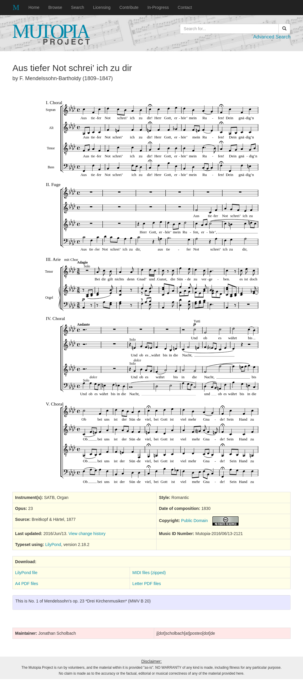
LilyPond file (26, 572)
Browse (55, 7)
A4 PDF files (26, 583)
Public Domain (194, 520)
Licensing (101, 7)
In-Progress (158, 7)
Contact (185, 7)
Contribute (129, 7)
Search (77, 7)
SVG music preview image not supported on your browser (151, 289)
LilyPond (53, 544)
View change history (87, 533)
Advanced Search (272, 36)
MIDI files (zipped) (149, 572)
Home (33, 7)
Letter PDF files (146, 583)
